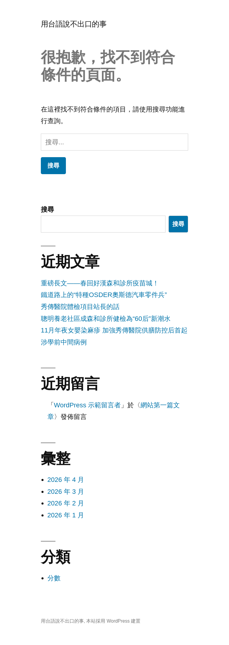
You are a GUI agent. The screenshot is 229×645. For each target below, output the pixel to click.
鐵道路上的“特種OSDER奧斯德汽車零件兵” (104, 294)
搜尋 (47, 209)
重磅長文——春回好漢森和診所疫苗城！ (100, 283)
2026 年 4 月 (65, 479)
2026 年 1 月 (65, 515)
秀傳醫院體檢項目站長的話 (80, 306)
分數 (54, 578)
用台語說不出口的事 (74, 24)
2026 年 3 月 (65, 491)
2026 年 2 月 (65, 503)
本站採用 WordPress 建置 (113, 621)
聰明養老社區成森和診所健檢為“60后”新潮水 (106, 318)
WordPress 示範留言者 (87, 405)
